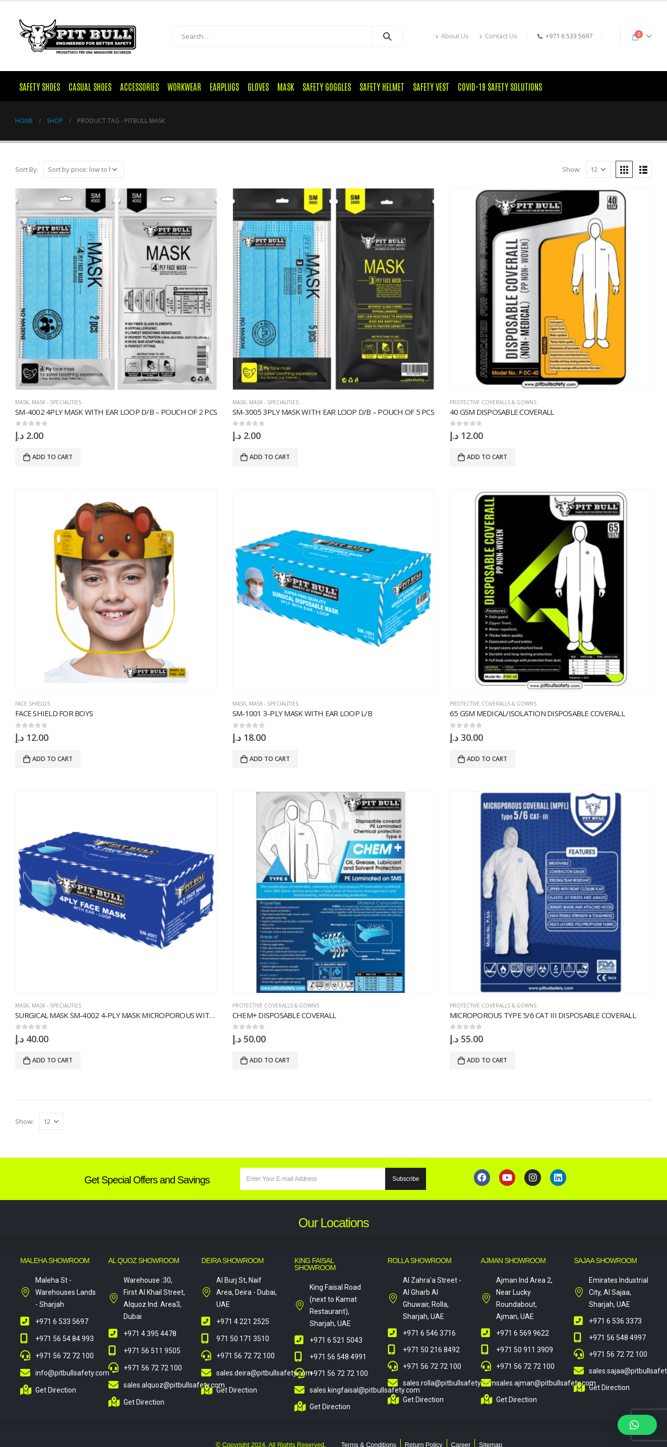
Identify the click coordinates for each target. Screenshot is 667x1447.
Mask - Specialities (56, 402)
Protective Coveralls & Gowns (493, 402)
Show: (571, 169)
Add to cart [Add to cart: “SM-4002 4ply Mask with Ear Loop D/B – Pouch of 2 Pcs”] (52, 457)
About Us (452, 36)
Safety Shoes (39, 86)
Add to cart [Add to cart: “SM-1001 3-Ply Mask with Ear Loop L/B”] (270, 758)
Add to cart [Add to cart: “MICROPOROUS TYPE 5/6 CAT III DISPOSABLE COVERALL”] (487, 1060)
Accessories (139, 86)
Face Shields (32, 703)
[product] (116, 289)
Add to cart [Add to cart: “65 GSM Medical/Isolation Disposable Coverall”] (487, 758)
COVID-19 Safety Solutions (500, 86)
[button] (637, 1425)
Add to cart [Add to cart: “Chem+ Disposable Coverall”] (270, 1060)
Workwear (184, 86)
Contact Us (498, 36)
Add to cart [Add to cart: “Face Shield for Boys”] (52, 758)
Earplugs (224, 86)
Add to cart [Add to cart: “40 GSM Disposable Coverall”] (487, 457)
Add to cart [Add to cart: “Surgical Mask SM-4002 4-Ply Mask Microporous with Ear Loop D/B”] (52, 1060)
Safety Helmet (381, 86)
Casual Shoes (90, 86)
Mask (285, 86)
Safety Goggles (326, 86)
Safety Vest (431, 86)
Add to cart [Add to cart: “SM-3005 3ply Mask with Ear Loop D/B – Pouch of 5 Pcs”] (270, 457)
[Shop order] (83, 169)
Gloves (258, 86)
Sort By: (26, 169)
